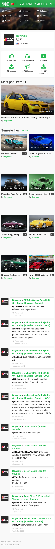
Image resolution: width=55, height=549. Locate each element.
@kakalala (17, 357)
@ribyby (16, 525)
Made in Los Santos (10, 544)
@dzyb (15, 401)
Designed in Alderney (11, 541)
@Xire (42, 452)
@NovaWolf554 (30, 452)
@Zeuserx (17, 306)
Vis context (17, 313)
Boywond (21, 35)
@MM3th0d (17, 502)
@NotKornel (18, 379)
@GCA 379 (17, 452)
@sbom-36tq (18, 329)
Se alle (24, 130)
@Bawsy (16, 432)
